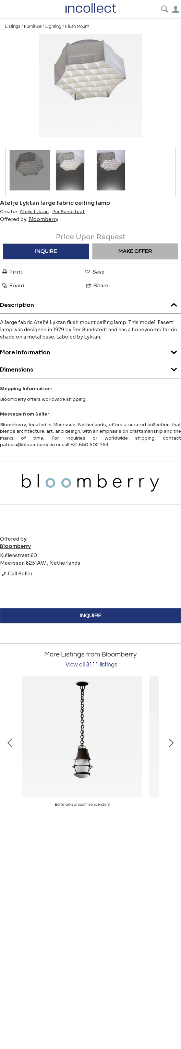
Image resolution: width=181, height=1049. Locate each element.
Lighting (53, 26)
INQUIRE (46, 251)
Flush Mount (77, 26)
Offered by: (29, 219)
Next (170, 742)
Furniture (32, 26)
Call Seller (16, 574)
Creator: (24, 211)
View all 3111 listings (91, 665)
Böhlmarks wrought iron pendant (82, 804)
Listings (12, 26)
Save (94, 271)
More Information (90, 350)
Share (96, 285)
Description (90, 303)
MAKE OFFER (135, 251)
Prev (10, 742)
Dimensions (90, 368)
